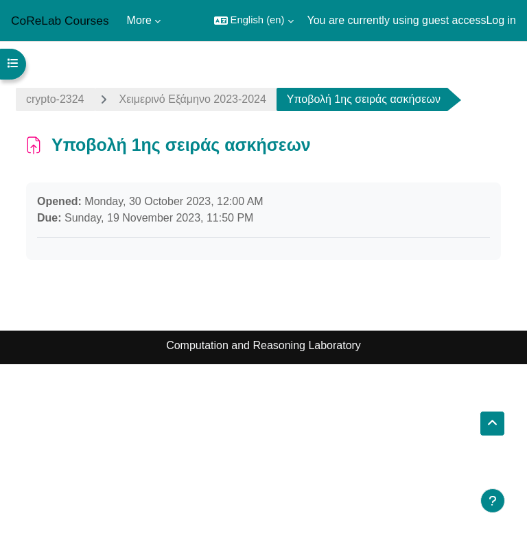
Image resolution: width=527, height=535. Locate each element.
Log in (501, 20)
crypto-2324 (55, 99)
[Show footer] (492, 500)
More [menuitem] (139, 20)
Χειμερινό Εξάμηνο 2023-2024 (192, 99)
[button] (254, 20)
